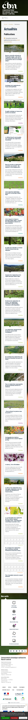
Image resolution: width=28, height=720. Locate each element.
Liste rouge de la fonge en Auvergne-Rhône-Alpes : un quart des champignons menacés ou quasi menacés (13, 221)
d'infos (21, 71)
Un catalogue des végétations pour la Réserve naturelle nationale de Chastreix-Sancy (12, 549)
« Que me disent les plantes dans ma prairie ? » (13, 412)
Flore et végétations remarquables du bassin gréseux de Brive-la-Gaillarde (14, 385)
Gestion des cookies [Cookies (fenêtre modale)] (14, 702)
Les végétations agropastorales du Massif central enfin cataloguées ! (13, 331)
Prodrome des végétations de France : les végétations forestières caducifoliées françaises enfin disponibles (12, 303)
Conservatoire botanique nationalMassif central (10, 12)
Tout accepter (5, 718)
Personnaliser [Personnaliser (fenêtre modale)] (23, 718)
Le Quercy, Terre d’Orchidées (12, 464)
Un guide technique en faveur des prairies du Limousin (13, 112)
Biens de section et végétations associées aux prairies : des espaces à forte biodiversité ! (13, 166)
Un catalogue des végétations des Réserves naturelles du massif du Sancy (13, 358)
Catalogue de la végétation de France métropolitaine (12, 86)
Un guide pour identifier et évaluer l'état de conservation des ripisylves (13, 249)
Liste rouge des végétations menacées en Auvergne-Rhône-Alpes (13, 193)
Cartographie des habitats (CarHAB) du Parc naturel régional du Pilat (13, 439)
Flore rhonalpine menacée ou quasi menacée (14, 575)
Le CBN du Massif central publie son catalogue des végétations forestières (13, 139)
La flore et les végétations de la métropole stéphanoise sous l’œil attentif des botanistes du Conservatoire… (13, 489)
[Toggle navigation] (5, 17)
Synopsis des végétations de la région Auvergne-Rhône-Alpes (13, 275)
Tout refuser (14, 718)
